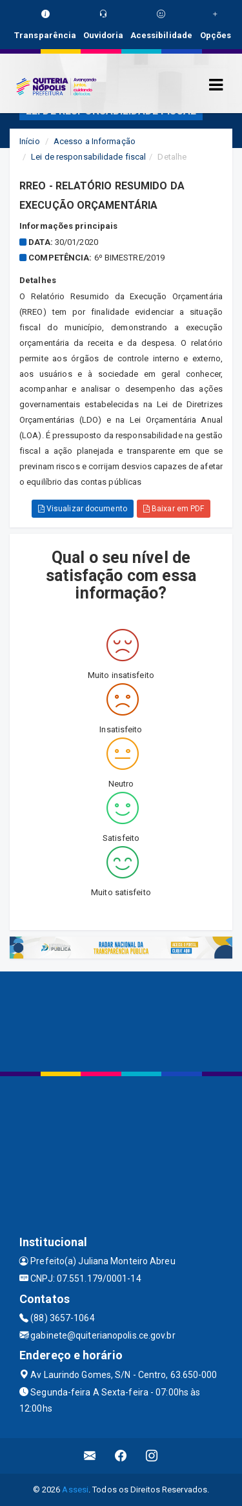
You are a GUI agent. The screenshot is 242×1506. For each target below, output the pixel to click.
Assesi (75, 1489)
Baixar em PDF (174, 508)
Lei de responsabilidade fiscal (88, 157)
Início (29, 141)
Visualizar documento (82, 508)
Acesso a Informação (95, 141)
